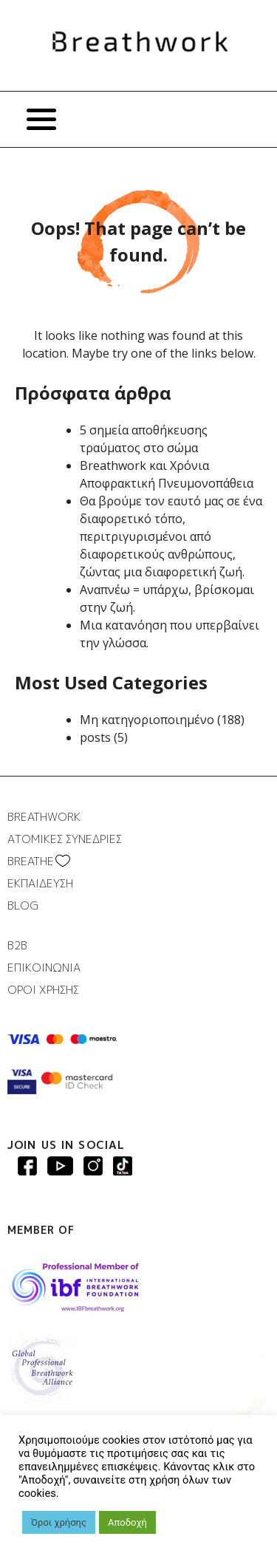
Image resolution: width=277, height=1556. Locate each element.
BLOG (22, 905)
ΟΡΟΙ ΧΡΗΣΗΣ (43, 989)
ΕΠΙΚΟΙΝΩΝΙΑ (44, 967)
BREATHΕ (30, 861)
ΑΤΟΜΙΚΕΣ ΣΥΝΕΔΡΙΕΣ (64, 839)
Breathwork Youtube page (60, 1165)
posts (95, 737)
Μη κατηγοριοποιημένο (147, 720)
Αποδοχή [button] (127, 1522)
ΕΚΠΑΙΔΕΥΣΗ (40, 883)
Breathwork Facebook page (27, 1165)
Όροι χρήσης (58, 1522)
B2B (17, 945)
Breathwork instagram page (122, 1165)
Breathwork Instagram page (93, 1165)
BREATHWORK (44, 817)
